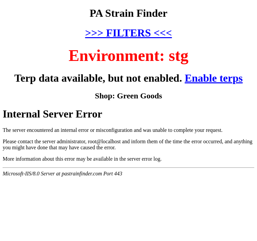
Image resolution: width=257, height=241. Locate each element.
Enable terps (214, 78)
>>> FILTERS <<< (128, 33)
